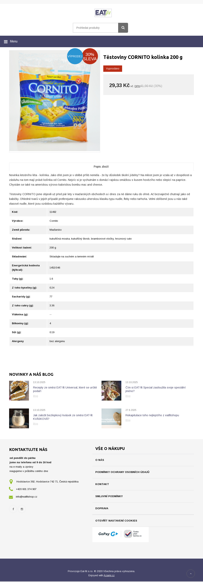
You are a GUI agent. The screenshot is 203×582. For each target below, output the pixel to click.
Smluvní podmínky (109, 496)
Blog (35, 396)
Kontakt (102, 484)
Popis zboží (101, 166)
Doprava (101, 508)
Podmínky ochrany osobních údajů (122, 472)
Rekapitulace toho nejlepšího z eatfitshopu (152, 415)
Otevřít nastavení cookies (116, 520)
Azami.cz (109, 575)
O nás (99, 459)
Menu (13, 41)
